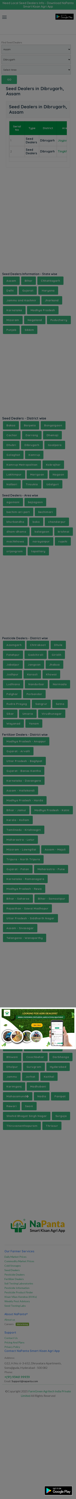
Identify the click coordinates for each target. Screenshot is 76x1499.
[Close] (68, 1013)
